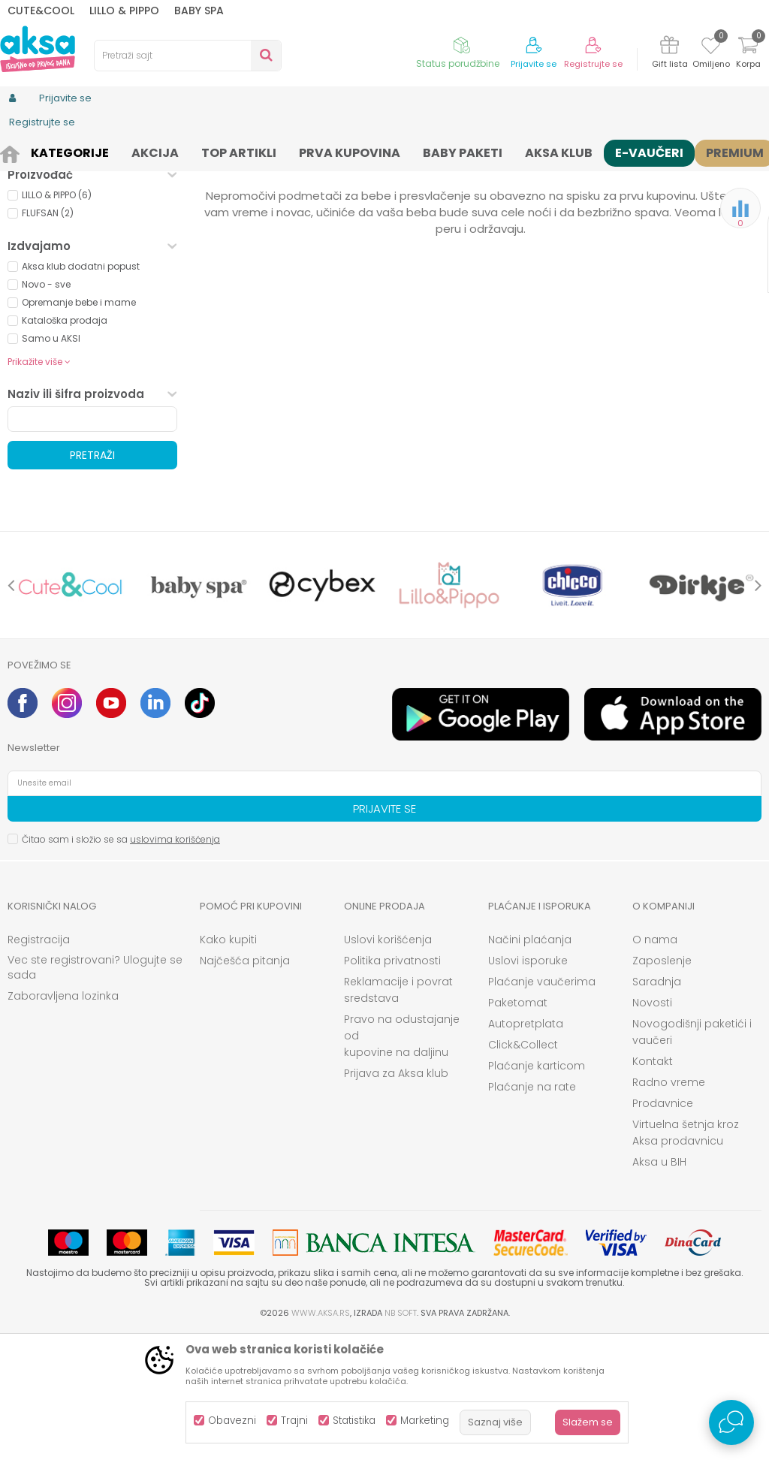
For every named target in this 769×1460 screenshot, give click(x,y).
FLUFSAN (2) (48, 336)
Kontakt (652, 1185)
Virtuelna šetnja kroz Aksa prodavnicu (685, 1256)
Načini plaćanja (529, 1063)
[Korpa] (748, 54)
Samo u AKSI (51, 462)
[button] (188, 55)
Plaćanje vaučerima (542, 1105)
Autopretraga (508, 176)
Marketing (424, 1420)
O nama (654, 1063)
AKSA (19, 152)
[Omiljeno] (710, 48)
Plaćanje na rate (532, 1210)
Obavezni (232, 1420)
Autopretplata (525, 1147)
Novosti (652, 1126)
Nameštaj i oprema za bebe (158, 152)
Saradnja (656, 1105)
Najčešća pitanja (245, 1084)
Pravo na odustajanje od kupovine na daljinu (402, 1160)
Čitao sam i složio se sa (121, 963)
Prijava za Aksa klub (396, 1197)
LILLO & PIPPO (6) (57, 318)
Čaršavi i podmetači (405, 152)
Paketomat (517, 1126)
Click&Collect (523, 1168)
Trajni (294, 1420)
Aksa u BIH (659, 1285)
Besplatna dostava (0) (90, 264)
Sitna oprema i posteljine (290, 152)
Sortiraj (577, 176)
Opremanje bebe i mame (79, 426)
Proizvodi (63, 152)
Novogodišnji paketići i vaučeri (692, 1156)
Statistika (354, 1420)
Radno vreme (668, 1206)
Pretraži (92, 579)
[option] (71, 709)
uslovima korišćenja (175, 963)
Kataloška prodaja (64, 444)
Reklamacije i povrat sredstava (398, 1114)
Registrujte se (593, 64)
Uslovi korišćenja (388, 1063)
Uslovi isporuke (528, 1084)
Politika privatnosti (392, 1084)
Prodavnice (662, 1227)
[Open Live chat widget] (731, 1422)
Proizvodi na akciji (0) (87, 243)
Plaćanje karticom (536, 1189)
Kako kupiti (228, 1063)
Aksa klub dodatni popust (81, 390)
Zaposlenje (662, 1084)
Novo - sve (46, 408)
